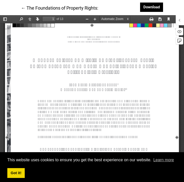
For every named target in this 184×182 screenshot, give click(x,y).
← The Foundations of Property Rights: (59, 8)
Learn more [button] (163, 160)
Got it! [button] (16, 173)
